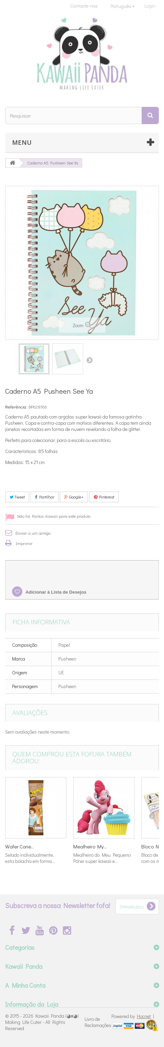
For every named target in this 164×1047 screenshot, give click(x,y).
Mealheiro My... (90, 846)
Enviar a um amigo (33, 533)
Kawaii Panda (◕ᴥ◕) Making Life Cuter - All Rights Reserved (42, 1022)
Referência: (16, 407)
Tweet (17, 497)
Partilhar (44, 497)
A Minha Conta (25, 985)
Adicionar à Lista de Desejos (55, 592)
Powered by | (132, 1016)
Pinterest (104, 497)
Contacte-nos (84, 5)
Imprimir (24, 543)
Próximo (89, 359)
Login (149, 5)
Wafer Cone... (19, 846)
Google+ (74, 497)
